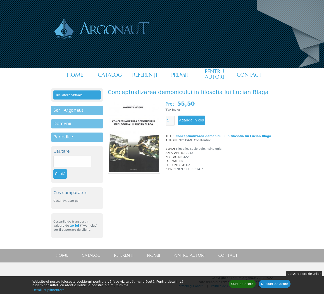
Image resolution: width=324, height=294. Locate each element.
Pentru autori (214, 74)
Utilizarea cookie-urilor (304, 274)
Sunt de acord (242, 285)
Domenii (62, 123)
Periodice (63, 137)
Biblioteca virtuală (69, 95)
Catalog (110, 74)
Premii (179, 74)
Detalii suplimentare (48, 291)
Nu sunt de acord (274, 285)
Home (75, 74)
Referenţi (144, 74)
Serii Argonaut (68, 110)
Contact (249, 74)
